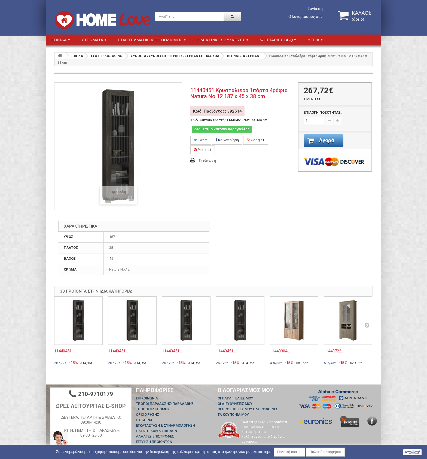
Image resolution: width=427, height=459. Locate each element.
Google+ (255, 140)
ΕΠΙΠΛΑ (77, 56)
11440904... (280, 351)
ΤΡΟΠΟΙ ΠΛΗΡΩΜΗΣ (153, 409)
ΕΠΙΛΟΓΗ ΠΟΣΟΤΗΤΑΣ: (323, 112)
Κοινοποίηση (227, 140)
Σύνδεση (315, 9)
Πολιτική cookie (289, 452)
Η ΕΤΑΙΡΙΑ (144, 420)
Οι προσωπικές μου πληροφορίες (248, 409)
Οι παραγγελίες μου (235, 398)
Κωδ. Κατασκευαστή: (208, 120)
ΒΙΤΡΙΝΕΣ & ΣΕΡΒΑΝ (243, 56)
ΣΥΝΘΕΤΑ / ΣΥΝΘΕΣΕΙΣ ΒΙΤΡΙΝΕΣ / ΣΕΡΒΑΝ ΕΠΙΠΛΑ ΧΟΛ (175, 56)
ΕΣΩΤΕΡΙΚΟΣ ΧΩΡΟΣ (107, 56)
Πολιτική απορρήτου (325, 452)
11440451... (64, 351)
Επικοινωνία (147, 398)
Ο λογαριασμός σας (305, 16)
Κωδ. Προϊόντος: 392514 (217, 111)
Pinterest (202, 150)
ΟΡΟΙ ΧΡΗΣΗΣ (147, 415)
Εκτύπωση (207, 161)
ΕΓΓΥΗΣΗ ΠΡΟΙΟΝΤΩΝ (154, 442)
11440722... (334, 351)
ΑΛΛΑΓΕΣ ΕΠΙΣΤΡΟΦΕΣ (155, 436)
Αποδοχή (412, 452)
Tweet (201, 140)
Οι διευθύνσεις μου (235, 404)
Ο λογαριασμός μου (245, 390)
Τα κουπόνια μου (233, 415)
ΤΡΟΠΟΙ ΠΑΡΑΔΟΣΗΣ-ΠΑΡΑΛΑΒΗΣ (165, 404)
